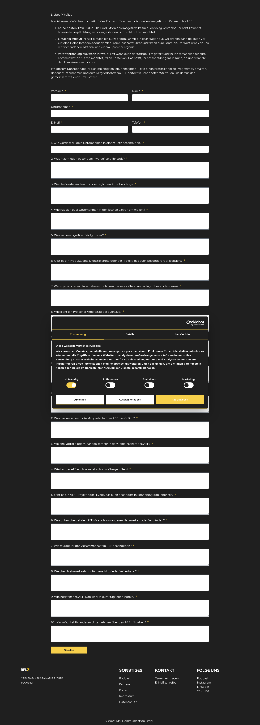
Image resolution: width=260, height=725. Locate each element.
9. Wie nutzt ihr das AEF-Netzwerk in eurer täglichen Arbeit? (93, 597)
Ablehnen (80, 399)
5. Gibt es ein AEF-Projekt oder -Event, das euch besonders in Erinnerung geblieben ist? (112, 495)
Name (136, 91)
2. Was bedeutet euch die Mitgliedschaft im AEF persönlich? (93, 418)
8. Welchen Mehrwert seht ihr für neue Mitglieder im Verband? (94, 571)
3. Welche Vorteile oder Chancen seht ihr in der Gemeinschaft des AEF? (101, 444)
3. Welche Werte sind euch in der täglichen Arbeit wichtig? (92, 184)
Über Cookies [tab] (182, 334)
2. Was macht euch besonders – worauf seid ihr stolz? (88, 159)
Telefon (137, 122)
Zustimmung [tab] (78, 334)
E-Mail (55, 122)
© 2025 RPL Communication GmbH (130, 721)
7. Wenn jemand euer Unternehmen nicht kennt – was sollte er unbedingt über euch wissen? (115, 286)
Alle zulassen (180, 399)
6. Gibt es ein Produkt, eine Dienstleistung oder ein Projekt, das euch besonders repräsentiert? (117, 261)
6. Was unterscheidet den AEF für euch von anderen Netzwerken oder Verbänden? (108, 520)
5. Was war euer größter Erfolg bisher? (77, 235)
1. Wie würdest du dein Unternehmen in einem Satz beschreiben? (96, 143)
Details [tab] (130, 334)
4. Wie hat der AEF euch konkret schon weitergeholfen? (90, 469)
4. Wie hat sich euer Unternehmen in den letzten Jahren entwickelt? (98, 210)
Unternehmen (61, 107)
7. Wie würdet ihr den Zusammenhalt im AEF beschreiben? (91, 546)
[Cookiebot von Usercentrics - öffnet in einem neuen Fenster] (189, 323)
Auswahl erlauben (130, 399)
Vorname (57, 91)
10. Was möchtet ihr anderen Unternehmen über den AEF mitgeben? (99, 622)
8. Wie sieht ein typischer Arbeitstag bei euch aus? (86, 312)
